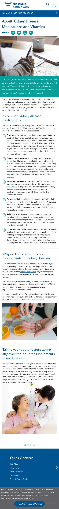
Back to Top (29, 445)
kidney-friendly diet (28, 272)
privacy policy (29, 498)
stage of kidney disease (11, 379)
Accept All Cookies (30, 504)
